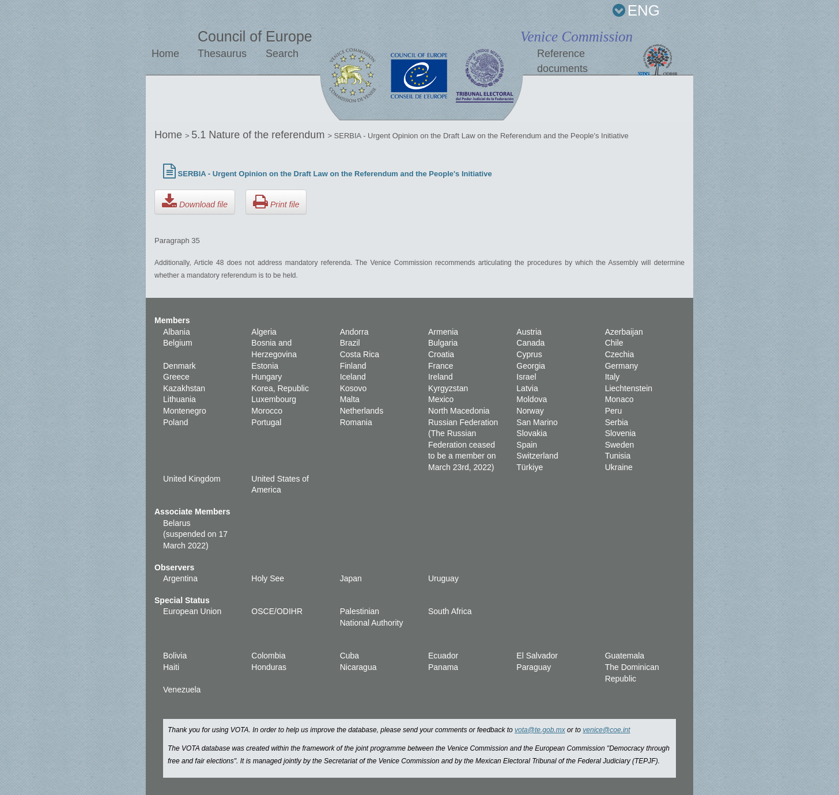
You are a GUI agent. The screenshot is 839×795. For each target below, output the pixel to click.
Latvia (527, 388)
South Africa (450, 611)
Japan (351, 578)
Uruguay (443, 578)
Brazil (350, 342)
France (440, 365)
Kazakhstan (184, 388)
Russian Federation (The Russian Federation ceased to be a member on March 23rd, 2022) (463, 445)
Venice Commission (576, 36)
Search (282, 53)
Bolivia (175, 655)
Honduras (268, 667)
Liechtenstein (629, 388)
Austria (529, 331)
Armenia (443, 331)
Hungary (266, 376)
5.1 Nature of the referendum (259, 135)
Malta (350, 399)
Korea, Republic (280, 388)
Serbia (616, 422)
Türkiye (529, 467)
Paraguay (533, 667)
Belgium (177, 342)
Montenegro (184, 410)
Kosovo (353, 388)
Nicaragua (358, 667)
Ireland (440, 376)
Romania (356, 422)
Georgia (530, 365)
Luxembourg (273, 399)
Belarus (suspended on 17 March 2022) (195, 534)
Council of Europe (255, 36)
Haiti (171, 667)
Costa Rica (359, 354)
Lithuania (179, 399)
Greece (176, 376)
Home (165, 53)
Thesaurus (222, 53)
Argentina (180, 578)
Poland (175, 422)
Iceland (353, 376)
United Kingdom (192, 478)
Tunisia (618, 455)
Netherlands (362, 410)
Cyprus (529, 354)
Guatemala (624, 655)
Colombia (268, 655)
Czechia (619, 354)
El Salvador (537, 655)
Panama (443, 667)
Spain (526, 444)
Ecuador (443, 655)
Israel (526, 376)
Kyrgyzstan (448, 388)
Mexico (440, 399)
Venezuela (182, 689)
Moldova (531, 399)
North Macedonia (459, 410)
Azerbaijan (624, 331)
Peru (613, 410)
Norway (529, 410)
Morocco (266, 410)
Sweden (619, 444)
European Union (192, 611)
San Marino (537, 422)
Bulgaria (443, 342)
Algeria (264, 331)
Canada (530, 342)
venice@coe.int (606, 730)
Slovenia (620, 433)
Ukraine (619, 467)
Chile (614, 342)
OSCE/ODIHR (277, 611)
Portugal (266, 422)
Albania (176, 331)
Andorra (354, 331)
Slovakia (531, 433)
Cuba (349, 655)
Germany (621, 365)
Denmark (179, 365)
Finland (353, 365)
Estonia (264, 365)
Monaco (619, 399)
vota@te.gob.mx (540, 730)
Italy (612, 376)
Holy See (267, 578)
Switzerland (537, 455)
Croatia (441, 354)
